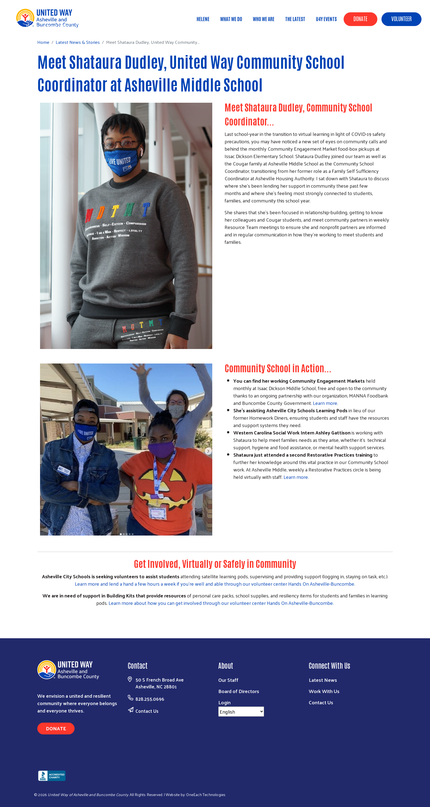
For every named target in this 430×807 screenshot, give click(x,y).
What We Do (231, 18)
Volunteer (401, 18)
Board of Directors (238, 691)
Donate (360, 18)
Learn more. (325, 402)
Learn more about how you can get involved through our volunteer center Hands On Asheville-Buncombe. (221, 602)
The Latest (295, 18)
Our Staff (228, 680)
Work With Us (324, 691)
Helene (203, 18)
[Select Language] (241, 711)
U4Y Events (326, 18)
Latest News (323, 680)
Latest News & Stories (66, 25)
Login (224, 702)
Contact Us (147, 711)
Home (32, 25)
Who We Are (264, 18)
